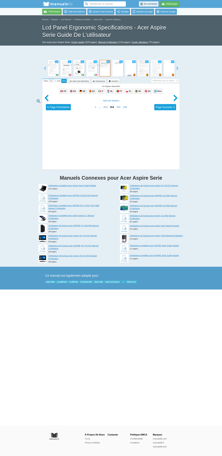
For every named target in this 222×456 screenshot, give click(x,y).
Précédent (58, 300)
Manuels (45, 20)
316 (125, 300)
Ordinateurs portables (82, 20)
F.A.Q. (87, 439)
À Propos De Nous (95, 434)
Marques (54, 20)
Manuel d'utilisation (108, 42)
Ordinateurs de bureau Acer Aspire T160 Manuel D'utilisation (156, 371)
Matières (111, 293)
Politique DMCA (138, 434)
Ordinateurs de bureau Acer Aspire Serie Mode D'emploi (154, 362)
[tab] (55, 80)
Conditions (135, 443)
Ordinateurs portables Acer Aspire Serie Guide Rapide (72, 321)
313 (105, 300)
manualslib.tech (160, 447)
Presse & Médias (92, 443)
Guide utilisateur (140, 42)
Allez (64, 81)
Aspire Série (98, 20)
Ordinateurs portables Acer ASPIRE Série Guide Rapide (154, 381)
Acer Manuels (66, 20)
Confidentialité (136, 439)
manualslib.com (160, 439)
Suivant (165, 300)
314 (112, 300)
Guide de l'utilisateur (113, 20)
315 (118, 300)
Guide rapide (77, 42)
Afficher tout (131, 418)
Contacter (113, 434)
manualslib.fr (158, 443)
